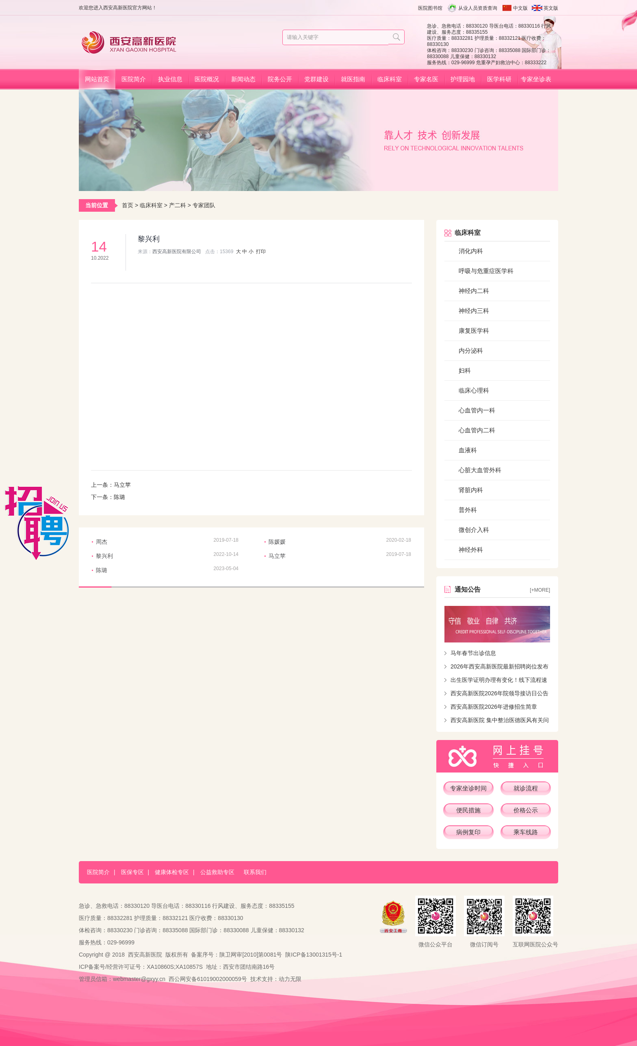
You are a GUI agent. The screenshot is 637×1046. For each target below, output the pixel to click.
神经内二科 (474, 290)
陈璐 (119, 497)
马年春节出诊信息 (473, 653)
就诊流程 (526, 788)
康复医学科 (474, 330)
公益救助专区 (217, 872)
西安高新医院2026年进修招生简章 (494, 706)
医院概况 (207, 79)
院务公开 (280, 79)
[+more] (540, 590)
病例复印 (468, 832)
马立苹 (122, 485)
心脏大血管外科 (480, 470)
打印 (261, 251)
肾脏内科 (471, 489)
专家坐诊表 (536, 79)
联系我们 (255, 872)
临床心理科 (474, 390)
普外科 (468, 509)
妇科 (465, 370)
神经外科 (471, 549)
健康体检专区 (172, 872)
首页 (127, 205)
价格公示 (526, 810)
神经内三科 (474, 310)
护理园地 (463, 79)
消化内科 (471, 250)
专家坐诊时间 (468, 788)
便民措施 (468, 810)
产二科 (177, 205)
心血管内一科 (477, 410)
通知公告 (468, 589)
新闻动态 (243, 79)
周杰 (101, 541)
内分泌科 (471, 350)
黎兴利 (104, 556)
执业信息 (170, 79)
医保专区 (132, 872)
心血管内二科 (477, 430)
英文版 (551, 8)
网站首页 (97, 79)
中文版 (520, 8)
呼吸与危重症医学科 (486, 270)
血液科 (468, 450)
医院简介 (133, 79)
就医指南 (353, 79)
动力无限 (290, 979)
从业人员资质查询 (477, 8)
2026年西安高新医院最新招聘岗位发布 (499, 666)
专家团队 (204, 205)
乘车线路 (526, 832)
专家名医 (426, 79)
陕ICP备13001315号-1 (313, 954)
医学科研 (499, 79)
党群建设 (316, 79)
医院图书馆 (430, 8)
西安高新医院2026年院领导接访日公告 (499, 693)
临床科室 (389, 79)
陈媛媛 (277, 541)
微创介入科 (474, 529)
